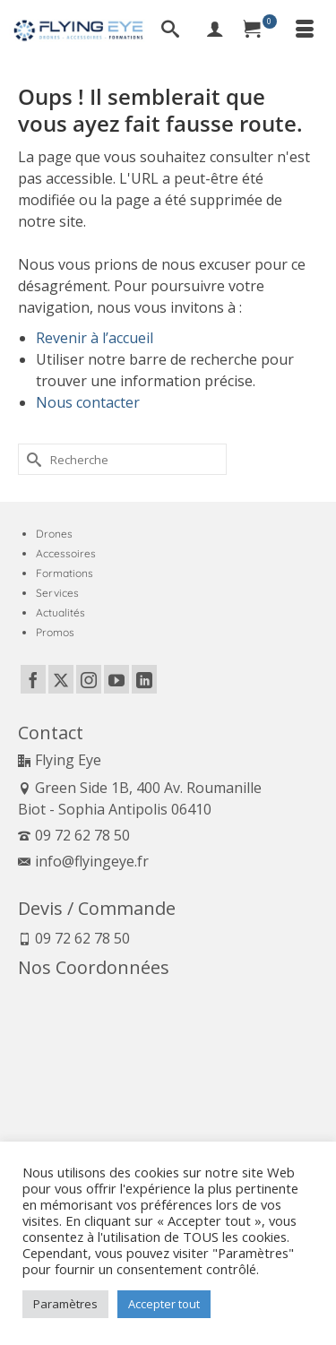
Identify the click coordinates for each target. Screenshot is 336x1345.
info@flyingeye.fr (83, 861)
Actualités (60, 612)
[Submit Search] (31, 459)
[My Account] (215, 30)
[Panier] (259, 30)
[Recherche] (170, 30)
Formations (64, 573)
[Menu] (304, 30)
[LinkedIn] (144, 679)
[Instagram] (88, 679)
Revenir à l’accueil (94, 338)
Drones (54, 533)
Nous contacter (88, 402)
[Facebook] (33, 679)
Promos (55, 632)
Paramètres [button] (65, 1304)
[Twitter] (60, 679)
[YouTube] (116, 679)
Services (57, 592)
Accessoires (66, 553)
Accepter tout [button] (164, 1304)
